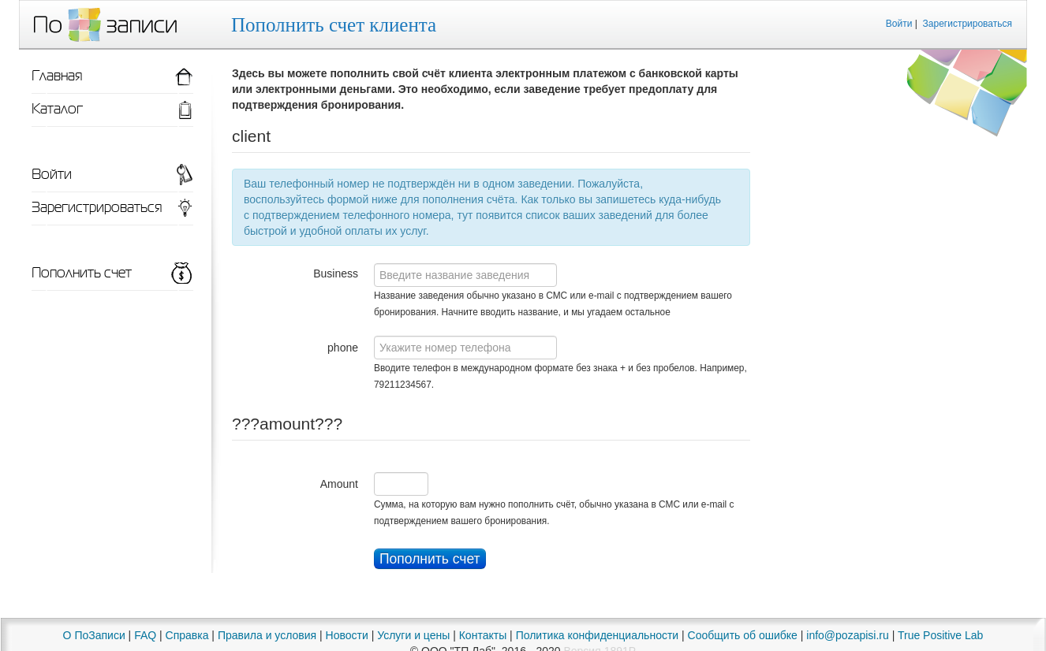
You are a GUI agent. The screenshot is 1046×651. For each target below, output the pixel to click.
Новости (347, 635)
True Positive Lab (940, 635)
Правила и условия (267, 635)
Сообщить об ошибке (743, 635)
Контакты (482, 635)
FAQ (145, 635)
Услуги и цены (413, 635)
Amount (339, 484)
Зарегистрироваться (967, 23)
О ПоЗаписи (94, 635)
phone (342, 347)
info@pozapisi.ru (847, 635)
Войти (899, 23)
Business (335, 273)
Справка (187, 635)
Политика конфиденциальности (597, 635)
